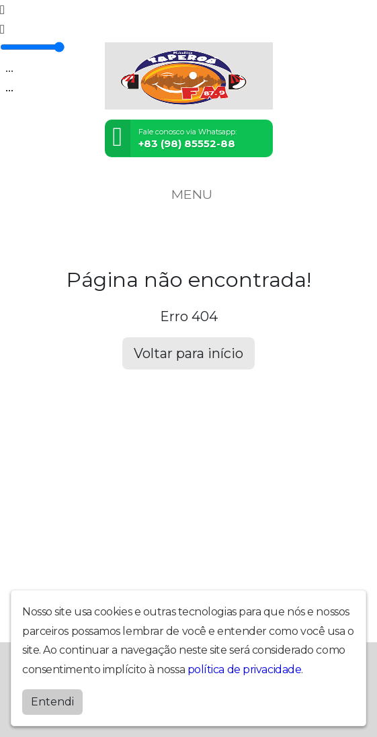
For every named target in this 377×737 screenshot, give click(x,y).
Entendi (52, 701)
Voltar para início (188, 353)
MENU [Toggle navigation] (189, 194)
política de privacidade (244, 669)
